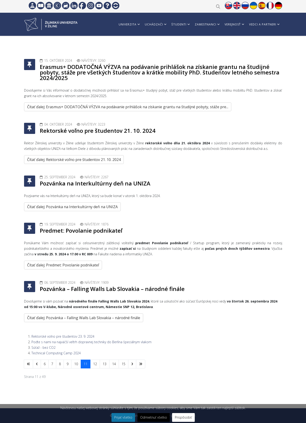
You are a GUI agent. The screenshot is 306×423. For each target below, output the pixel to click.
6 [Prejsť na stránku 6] (45, 364)
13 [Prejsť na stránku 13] (104, 364)
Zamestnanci (205, 24)
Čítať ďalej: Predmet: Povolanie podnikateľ (63, 265)
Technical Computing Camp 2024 (56, 353)
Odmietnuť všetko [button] (153, 417)
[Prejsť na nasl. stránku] (132, 364)
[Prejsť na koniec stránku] (140, 364)
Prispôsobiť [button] (183, 417)
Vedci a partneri (262, 24)
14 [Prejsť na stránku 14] (114, 364)
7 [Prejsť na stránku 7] (52, 364)
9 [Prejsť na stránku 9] (67, 364)
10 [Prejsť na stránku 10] (76, 364)
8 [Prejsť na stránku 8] (60, 364)
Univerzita (127, 24)
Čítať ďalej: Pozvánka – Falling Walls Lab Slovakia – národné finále (83, 317)
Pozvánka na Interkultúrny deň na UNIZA (95, 183)
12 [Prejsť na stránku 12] (95, 364)
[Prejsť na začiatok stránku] (28, 364)
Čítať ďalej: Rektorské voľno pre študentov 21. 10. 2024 (74, 159)
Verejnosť (233, 24)
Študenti (178, 24)
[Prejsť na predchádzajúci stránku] (37, 364)
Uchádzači (154, 24)
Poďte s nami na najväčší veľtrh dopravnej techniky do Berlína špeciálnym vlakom (91, 342)
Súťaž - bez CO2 (43, 347)
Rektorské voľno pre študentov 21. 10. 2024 (97, 130)
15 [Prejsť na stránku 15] (123, 364)
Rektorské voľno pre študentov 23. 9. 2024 (62, 336)
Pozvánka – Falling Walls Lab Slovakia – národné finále (112, 289)
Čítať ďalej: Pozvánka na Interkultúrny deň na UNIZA (72, 206)
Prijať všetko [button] (123, 417)
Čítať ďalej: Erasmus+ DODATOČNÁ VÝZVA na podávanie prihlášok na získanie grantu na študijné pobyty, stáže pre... (127, 106)
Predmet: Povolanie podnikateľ (81, 230)
